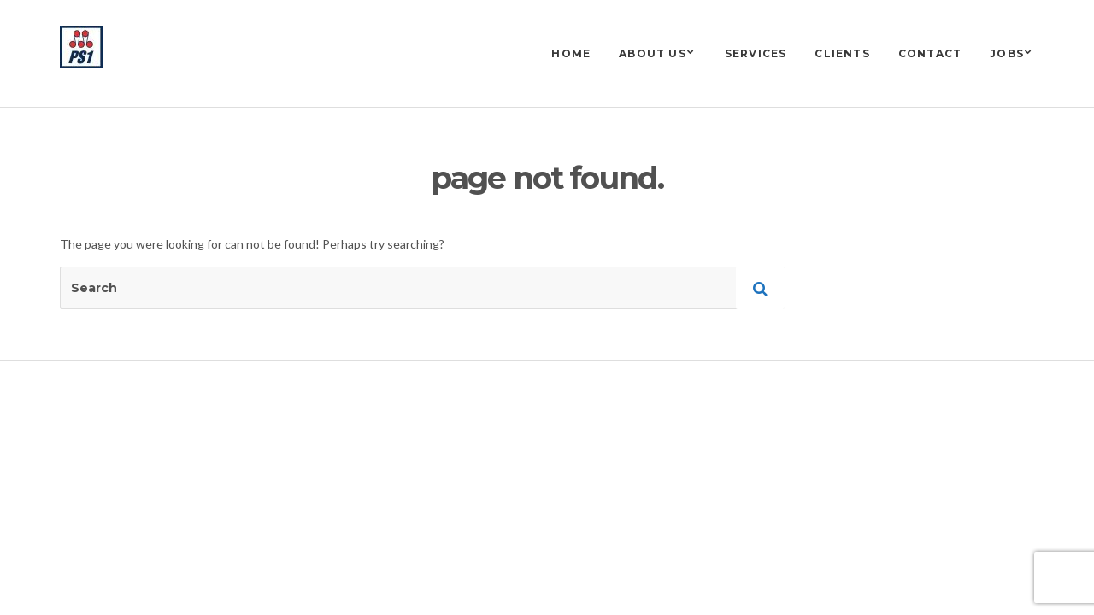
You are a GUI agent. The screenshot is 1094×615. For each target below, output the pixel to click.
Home (571, 53)
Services (756, 53)
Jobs (1007, 53)
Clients (842, 53)
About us (652, 53)
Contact (930, 53)
